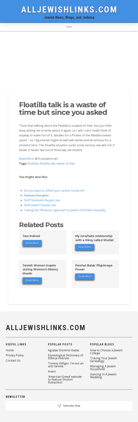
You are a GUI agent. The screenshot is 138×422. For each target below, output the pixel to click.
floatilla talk (47, 163)
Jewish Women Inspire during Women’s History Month (40, 269)
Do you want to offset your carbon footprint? (54, 191)
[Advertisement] (69, 58)
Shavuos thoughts (36, 195)
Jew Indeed (31, 236)
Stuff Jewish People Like (40, 205)
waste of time (66, 163)
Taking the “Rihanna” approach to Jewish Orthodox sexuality (64, 210)
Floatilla (33, 163)
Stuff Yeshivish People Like (42, 200)
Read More (32, 243)
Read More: (26, 159)
